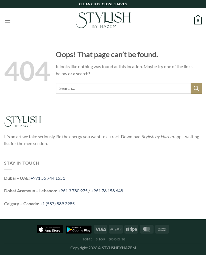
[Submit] (196, 88)
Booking (117, 239)
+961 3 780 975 (73, 190)
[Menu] (7, 20)
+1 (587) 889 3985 (57, 203)
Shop (100, 239)
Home (87, 239)
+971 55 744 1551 (47, 178)
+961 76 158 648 (107, 190)
